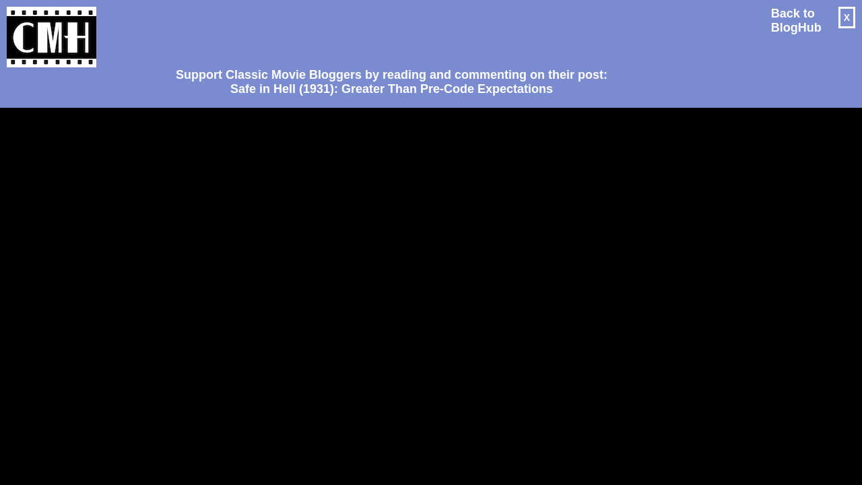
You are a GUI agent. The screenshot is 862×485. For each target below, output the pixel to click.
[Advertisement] (386, 31)
